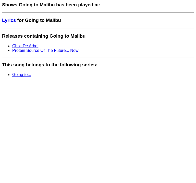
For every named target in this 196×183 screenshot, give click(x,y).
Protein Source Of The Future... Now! (46, 50)
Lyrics (9, 20)
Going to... (21, 74)
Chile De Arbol (25, 46)
